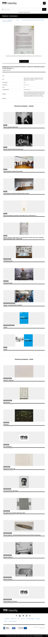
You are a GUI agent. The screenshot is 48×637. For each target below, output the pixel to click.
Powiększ (24, 61)
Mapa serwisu (13, 618)
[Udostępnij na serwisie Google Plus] (8, 70)
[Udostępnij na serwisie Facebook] (10, 70)
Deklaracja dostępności (31, 618)
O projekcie (23, 618)
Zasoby (17, 20)
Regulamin (38, 618)
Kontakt (5, 621)
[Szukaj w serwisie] (22, 9)
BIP (18, 618)
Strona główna (10, 20)
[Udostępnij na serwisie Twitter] (9, 70)
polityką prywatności (38, 635)
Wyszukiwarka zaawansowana (23, 12)
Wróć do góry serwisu (13, 621)
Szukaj (44, 9)
